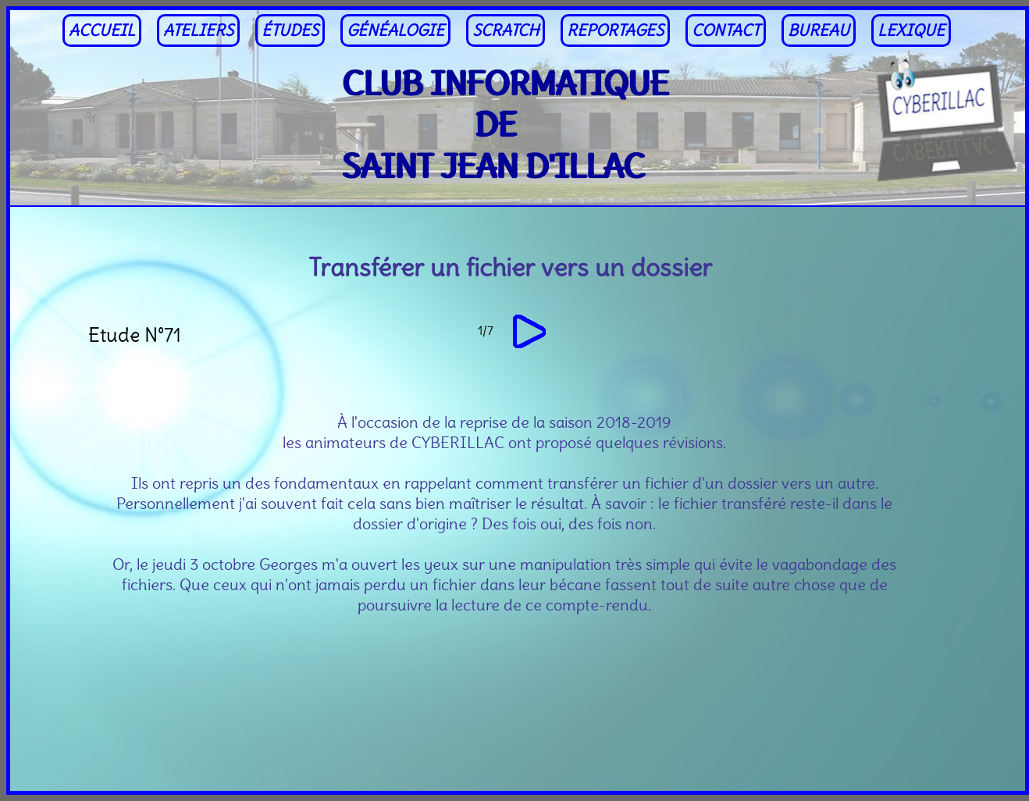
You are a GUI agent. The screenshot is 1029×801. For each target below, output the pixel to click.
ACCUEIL (102, 30)
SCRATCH (505, 30)
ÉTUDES (290, 30)
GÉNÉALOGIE (395, 30)
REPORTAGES (615, 30)
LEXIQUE (911, 30)
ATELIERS (198, 30)
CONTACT (726, 30)
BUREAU (818, 30)
